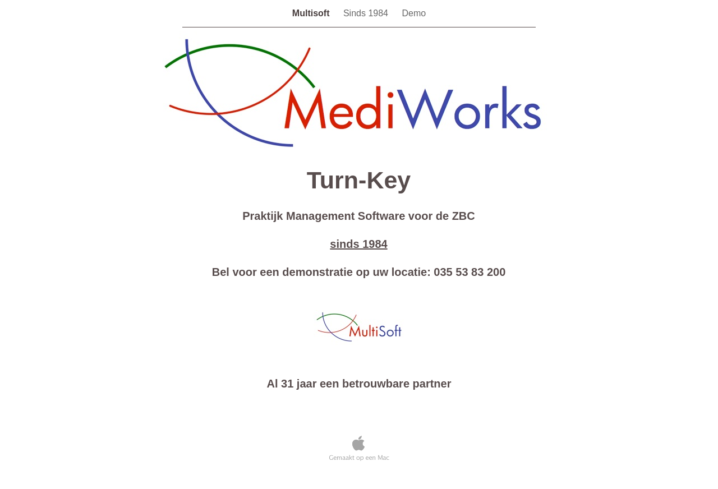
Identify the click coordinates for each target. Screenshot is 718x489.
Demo (414, 13)
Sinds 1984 (367, 13)
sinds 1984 (358, 244)
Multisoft (312, 13)
